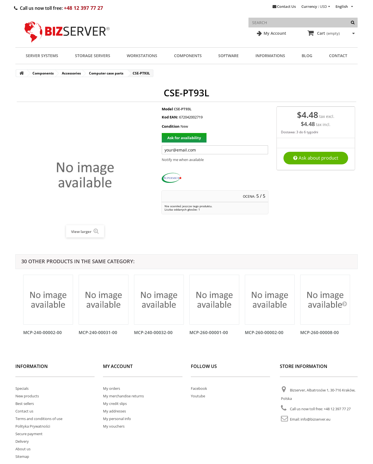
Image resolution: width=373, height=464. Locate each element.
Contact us (24, 411)
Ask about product (315, 158)
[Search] (353, 22)
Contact (338, 55)
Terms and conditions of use (38, 418)
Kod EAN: (170, 117)
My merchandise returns (123, 395)
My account (118, 366)
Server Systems (42, 55)
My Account (274, 33)
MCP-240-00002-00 (42, 332)
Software (228, 55)
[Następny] (344, 303)
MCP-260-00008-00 (319, 332)
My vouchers (114, 426)
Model (167, 108)
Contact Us (286, 6)
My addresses (114, 411)
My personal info (117, 418)
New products (27, 395)
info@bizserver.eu (315, 419)
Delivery (22, 441)
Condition (171, 126)
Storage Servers (92, 55)
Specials (22, 388)
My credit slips (115, 403)
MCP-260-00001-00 (208, 332)
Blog (307, 55)
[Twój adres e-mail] (215, 149)
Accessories (71, 73)
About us (23, 448)
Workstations (142, 55)
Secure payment (29, 433)
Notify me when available (183, 159)
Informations (270, 55)
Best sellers (24, 403)
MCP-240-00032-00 (153, 332)
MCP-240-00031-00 (98, 332)
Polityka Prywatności (32, 426)
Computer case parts (106, 73)
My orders (111, 388)
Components (188, 55)
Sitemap (22, 456)
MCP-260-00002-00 (264, 332)
